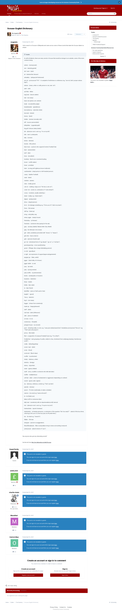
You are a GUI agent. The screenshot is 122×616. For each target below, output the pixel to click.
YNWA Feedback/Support (99, 44)
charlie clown (14, 492)
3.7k (14, 56)
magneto (14, 42)
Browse (37, 13)
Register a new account (28, 575)
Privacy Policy (54, 607)
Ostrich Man (14, 537)
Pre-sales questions (98, 50)
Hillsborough (97, 42)
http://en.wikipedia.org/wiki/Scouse (41, 442)
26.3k (14, 507)
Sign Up (113, 8)
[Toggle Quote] (25, 54)
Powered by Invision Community (61, 609)
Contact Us (63, 607)
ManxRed (14, 515)
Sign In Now (65, 575)
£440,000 (14, 471)
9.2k (14, 530)
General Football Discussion (100, 36)
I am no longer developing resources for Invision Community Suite (59, 2)
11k (14, 485)
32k (14, 551)
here (55, 457)
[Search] (95, 13)
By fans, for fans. (17, 10)
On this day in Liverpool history (23, 13)
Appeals (95, 40)
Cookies (69, 607)
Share (70, 34)
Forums (9, 14)
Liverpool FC (96, 35)
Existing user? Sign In (100, 8)
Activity (44, 13)
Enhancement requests (98, 53)
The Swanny (24, 35)
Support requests (97, 52)
